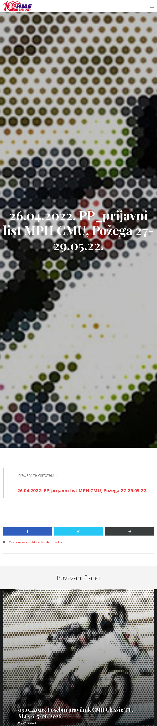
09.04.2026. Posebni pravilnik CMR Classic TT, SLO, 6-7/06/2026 (75, 713)
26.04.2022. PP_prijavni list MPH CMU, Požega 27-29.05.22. (82, 490)
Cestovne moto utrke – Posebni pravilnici (36, 542)
